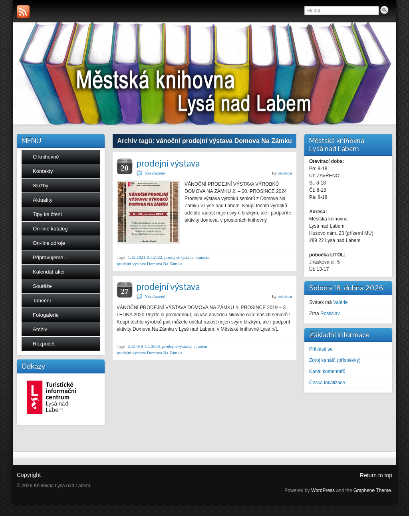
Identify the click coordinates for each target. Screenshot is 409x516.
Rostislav (330, 313)
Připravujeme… (51, 257)
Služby (40, 186)
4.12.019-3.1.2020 (144, 346)
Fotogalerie (46, 315)
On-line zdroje (49, 243)
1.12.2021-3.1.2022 (145, 257)
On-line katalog (50, 229)
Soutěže (42, 286)
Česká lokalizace (327, 382)
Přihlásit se (321, 349)
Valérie (340, 302)
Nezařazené (155, 173)
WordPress (323, 490)
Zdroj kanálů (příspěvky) (335, 360)
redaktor (285, 173)
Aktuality (42, 200)
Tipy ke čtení (47, 214)
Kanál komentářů (327, 371)
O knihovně (46, 157)
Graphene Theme (372, 490)
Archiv (40, 329)
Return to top (376, 475)
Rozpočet (44, 344)
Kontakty (43, 171)
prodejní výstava (168, 163)
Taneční (42, 301)
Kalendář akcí (49, 272)
